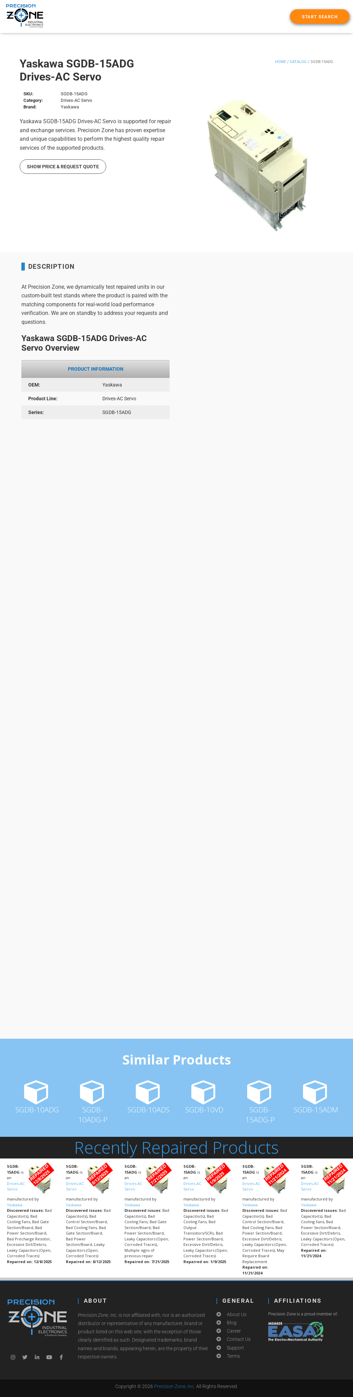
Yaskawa (14, 1204)
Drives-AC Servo (16, 1186)
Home (280, 62)
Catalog (298, 62)
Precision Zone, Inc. (174, 1386)
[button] (320, 16)
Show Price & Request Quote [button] (63, 166)
